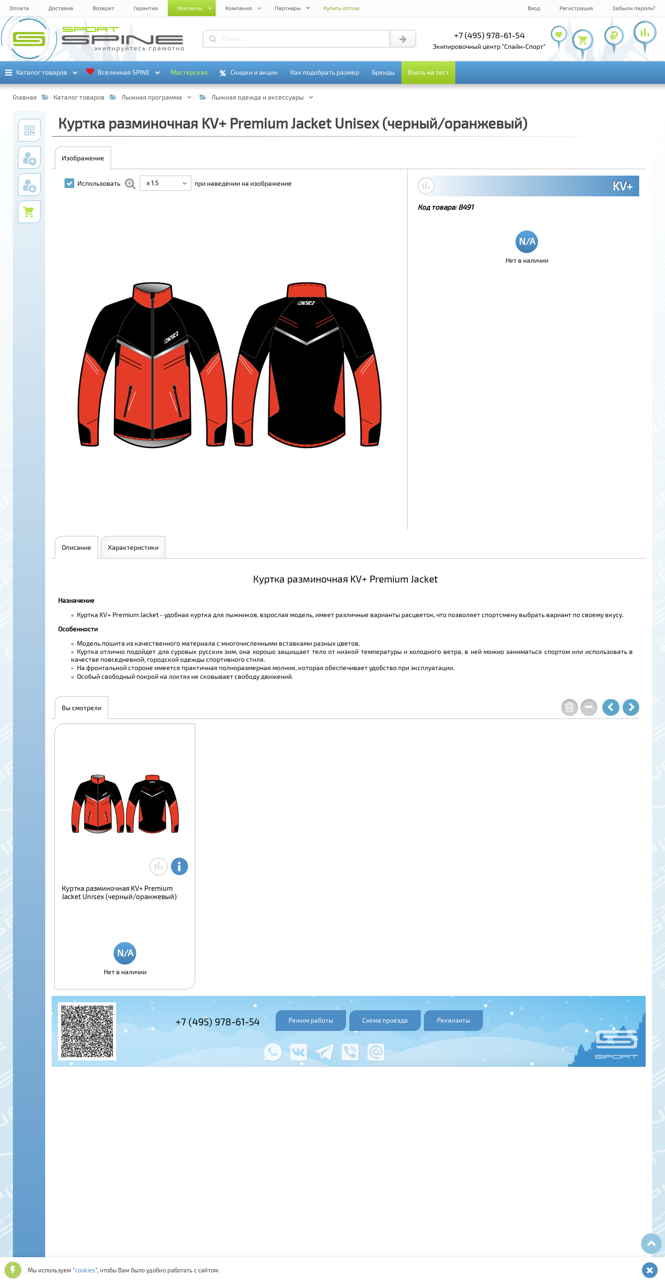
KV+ (622, 186)
